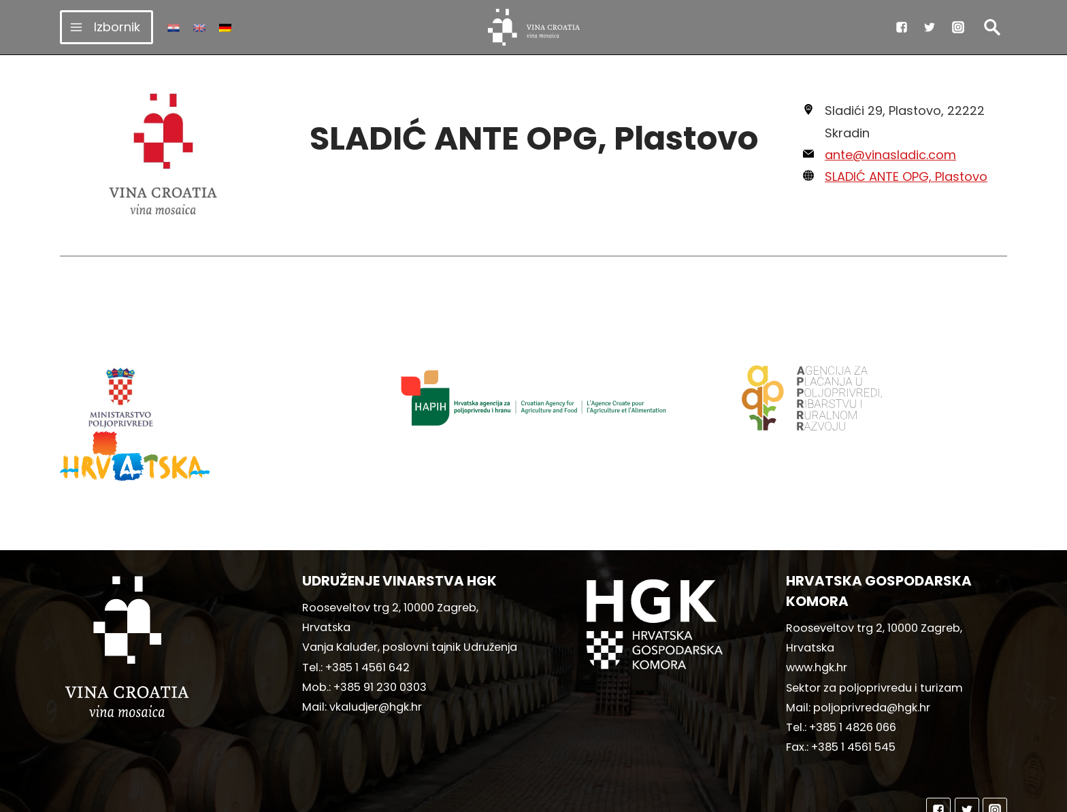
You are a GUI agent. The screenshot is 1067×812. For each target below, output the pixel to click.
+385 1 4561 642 (367, 602)
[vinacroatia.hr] (534, 27)
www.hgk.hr (816, 602)
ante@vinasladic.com (890, 154)
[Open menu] (106, 27)
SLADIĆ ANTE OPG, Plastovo (906, 176)
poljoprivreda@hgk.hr (871, 642)
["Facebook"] (901, 27)
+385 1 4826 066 (852, 662)
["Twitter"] (929, 27)
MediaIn (647, 795)
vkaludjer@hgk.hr (375, 641)
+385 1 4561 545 (853, 682)
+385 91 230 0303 (380, 622)
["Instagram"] (958, 27)
